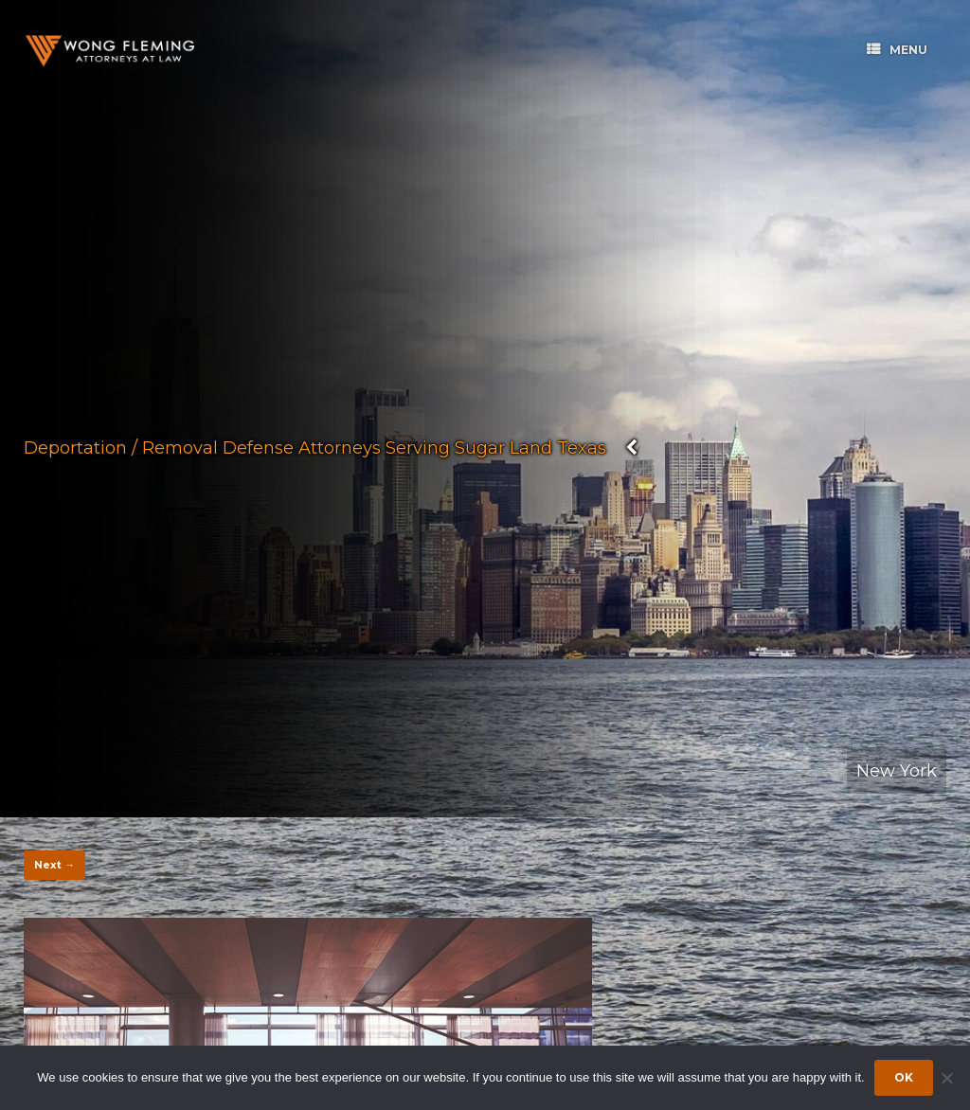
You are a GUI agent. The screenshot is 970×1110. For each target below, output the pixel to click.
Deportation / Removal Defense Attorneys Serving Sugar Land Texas (315, 447)
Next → (54, 864)
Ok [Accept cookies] (903, 1077)
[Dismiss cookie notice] (946, 1077)
